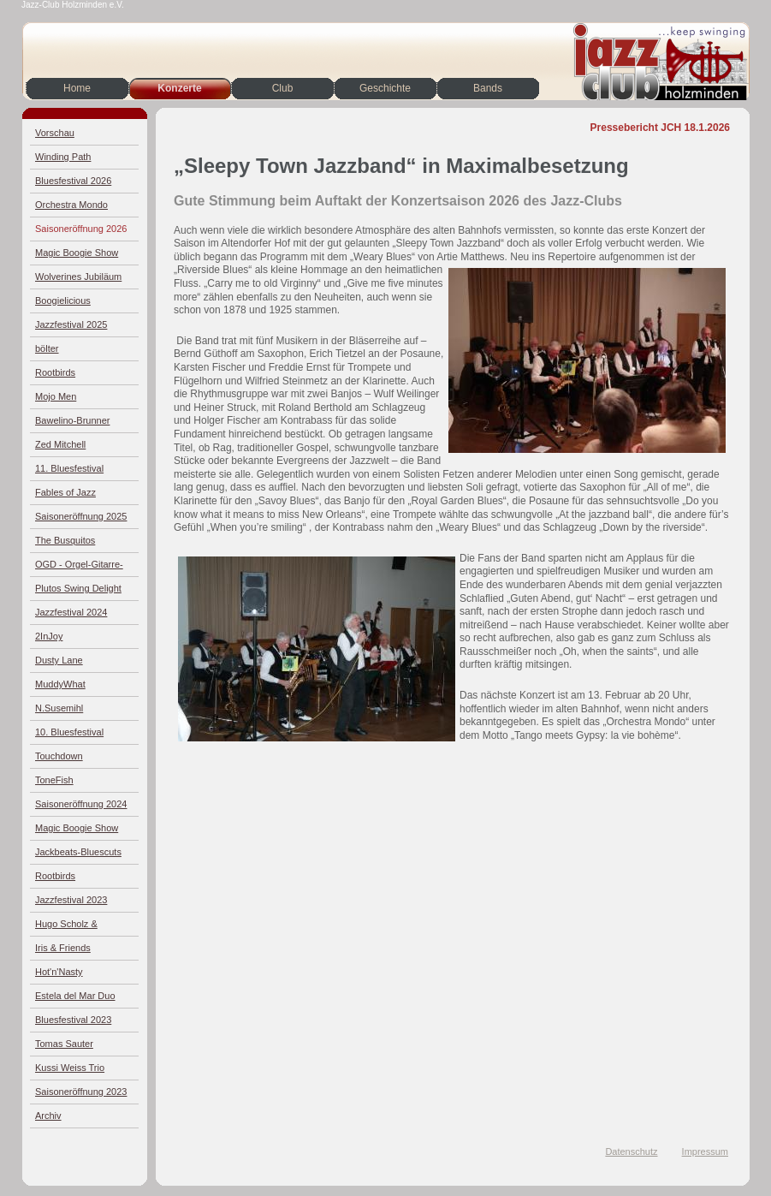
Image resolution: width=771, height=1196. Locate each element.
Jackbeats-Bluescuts (78, 852)
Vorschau (54, 133)
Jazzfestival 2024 (71, 612)
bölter (47, 348)
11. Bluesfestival (69, 468)
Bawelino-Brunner (72, 420)
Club (283, 88)
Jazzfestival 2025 (71, 324)
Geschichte (385, 88)
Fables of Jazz (65, 492)
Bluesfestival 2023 (73, 1020)
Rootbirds (55, 372)
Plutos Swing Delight (78, 588)
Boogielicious (63, 300)
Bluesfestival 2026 (73, 181)
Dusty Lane (59, 660)
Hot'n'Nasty (59, 972)
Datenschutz (631, 1151)
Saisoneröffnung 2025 (81, 516)
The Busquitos (65, 540)
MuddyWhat (60, 684)
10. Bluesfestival (69, 732)
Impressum (705, 1151)
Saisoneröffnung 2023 (81, 1091)
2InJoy (48, 636)
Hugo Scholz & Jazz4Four (66, 928)
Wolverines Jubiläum (78, 276)
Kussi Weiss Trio (69, 1067)
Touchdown (59, 756)
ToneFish (54, 780)
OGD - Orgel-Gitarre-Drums (79, 568)
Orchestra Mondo (71, 204)
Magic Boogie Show (76, 252)
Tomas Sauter (64, 1043)
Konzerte (179, 88)
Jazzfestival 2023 (71, 900)
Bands (487, 88)
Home (77, 88)
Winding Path (63, 157)
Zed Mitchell (60, 444)
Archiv (48, 1115)
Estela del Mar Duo (75, 996)
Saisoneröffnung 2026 (81, 228)
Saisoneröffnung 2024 (81, 804)
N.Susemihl (59, 708)
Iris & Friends (63, 948)
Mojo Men (55, 396)
